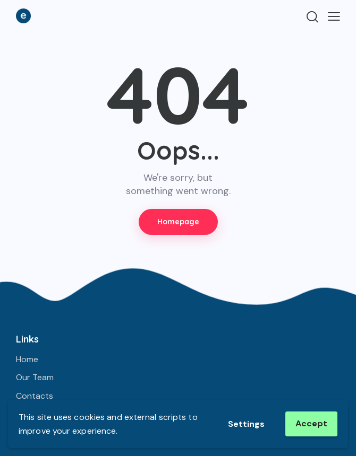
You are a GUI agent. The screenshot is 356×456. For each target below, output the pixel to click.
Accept (311, 423)
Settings (246, 423)
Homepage (178, 221)
